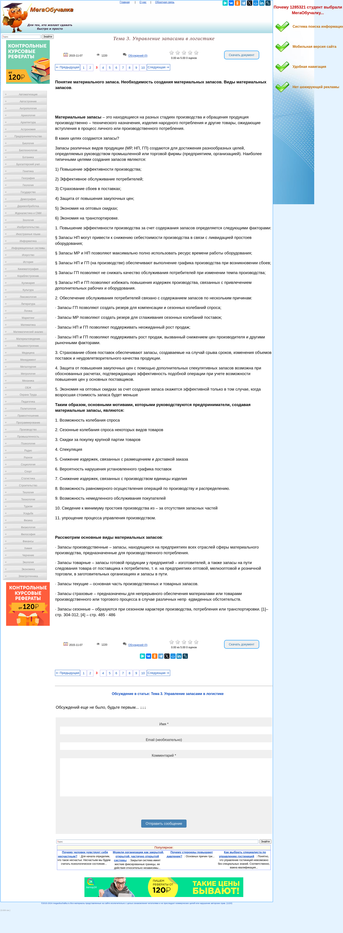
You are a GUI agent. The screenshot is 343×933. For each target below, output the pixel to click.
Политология (28, 408)
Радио (28, 450)
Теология (28, 492)
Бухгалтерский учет (28, 164)
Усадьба (28, 513)
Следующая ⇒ (158, 67)
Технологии (28, 499)
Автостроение (28, 101)
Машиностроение (28, 345)
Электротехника (28, 576)
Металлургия (28, 366)
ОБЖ (28, 387)
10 (143, 67)
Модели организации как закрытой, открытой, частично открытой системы (138, 856)
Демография (28, 199)
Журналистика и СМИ (28, 213)
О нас (142, 2)
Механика (28, 380)
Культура (28, 290)
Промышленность (28, 436)
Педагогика (28, 401)
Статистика (28, 478)
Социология (28, 464)
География (28, 178)
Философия (28, 534)
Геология (28, 185)
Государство (28, 192)
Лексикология (28, 296)
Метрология (28, 373)
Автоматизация (28, 94)
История (28, 262)
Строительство (28, 485)
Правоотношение (28, 415)
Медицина (28, 352)
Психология (28, 443)
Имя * (163, 724)
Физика (28, 520)
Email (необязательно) (164, 740)
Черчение (28, 555)
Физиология (28, 527)
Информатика (28, 241)
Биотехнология (28, 150)
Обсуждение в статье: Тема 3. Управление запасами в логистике (168, 694)
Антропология (28, 108)
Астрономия (28, 129)
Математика (28, 324)
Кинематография (28, 269)
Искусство (28, 255)
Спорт (28, 471)
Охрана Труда (28, 394)
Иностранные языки (28, 234)
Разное (28, 457)
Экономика (28, 569)
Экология (28, 562)
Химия (28, 548)
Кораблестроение (28, 276)
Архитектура (28, 122)
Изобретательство (28, 227)
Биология (28, 143)
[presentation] (93, 809)
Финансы (28, 541)
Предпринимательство (28, 136)
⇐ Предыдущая (67, 67)
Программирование (28, 422)
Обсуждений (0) (137, 55)
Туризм (28, 506)
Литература (28, 303)
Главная (125, 2)
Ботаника (28, 157)
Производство (28, 429)
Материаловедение (28, 338)
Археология (28, 115)
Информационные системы (28, 248)
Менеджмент (28, 359)
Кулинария (28, 283)
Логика (28, 310)
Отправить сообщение (164, 823)
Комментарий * (164, 755)
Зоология (28, 220)
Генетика (28, 171)
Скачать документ (241, 55)
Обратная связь (164, 2)
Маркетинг (28, 317)
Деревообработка (28, 206)
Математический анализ (28, 331)
